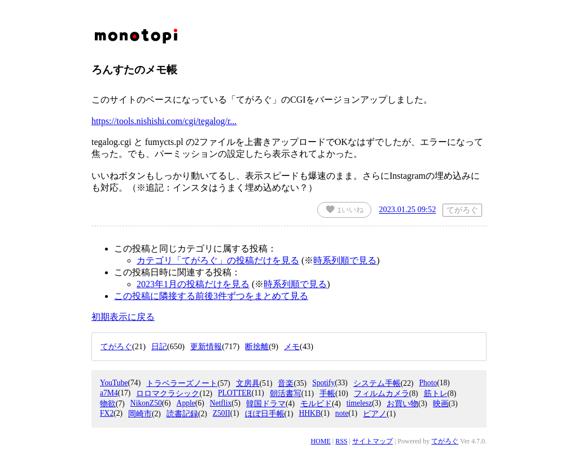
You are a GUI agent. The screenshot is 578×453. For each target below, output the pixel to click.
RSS (341, 441)
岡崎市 (140, 414)
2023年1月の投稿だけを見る (193, 284)
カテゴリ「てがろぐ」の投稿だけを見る (218, 260)
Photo (428, 383)
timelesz (359, 403)
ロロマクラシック (167, 393)
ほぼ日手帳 (264, 414)
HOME (320, 441)
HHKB (310, 413)
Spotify (323, 383)
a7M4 (109, 393)
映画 (441, 403)
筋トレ (436, 393)
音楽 (286, 383)
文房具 (248, 383)
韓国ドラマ (266, 403)
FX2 (106, 413)
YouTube (114, 383)
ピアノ (375, 414)
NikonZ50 (146, 403)
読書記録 (182, 414)
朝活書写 (285, 393)
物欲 (108, 403)
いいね (344, 209)
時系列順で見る (344, 260)
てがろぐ (444, 441)
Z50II (221, 413)
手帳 (327, 393)
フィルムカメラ (381, 393)
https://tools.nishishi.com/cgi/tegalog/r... (164, 121)
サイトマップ (372, 441)
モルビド (316, 403)
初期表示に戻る (123, 317)
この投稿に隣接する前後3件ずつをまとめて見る (211, 296)
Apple (186, 403)
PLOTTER (235, 393)
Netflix (221, 403)
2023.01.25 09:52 (407, 209)
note (341, 413)
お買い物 (402, 403)
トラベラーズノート (181, 383)
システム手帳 (377, 383)
